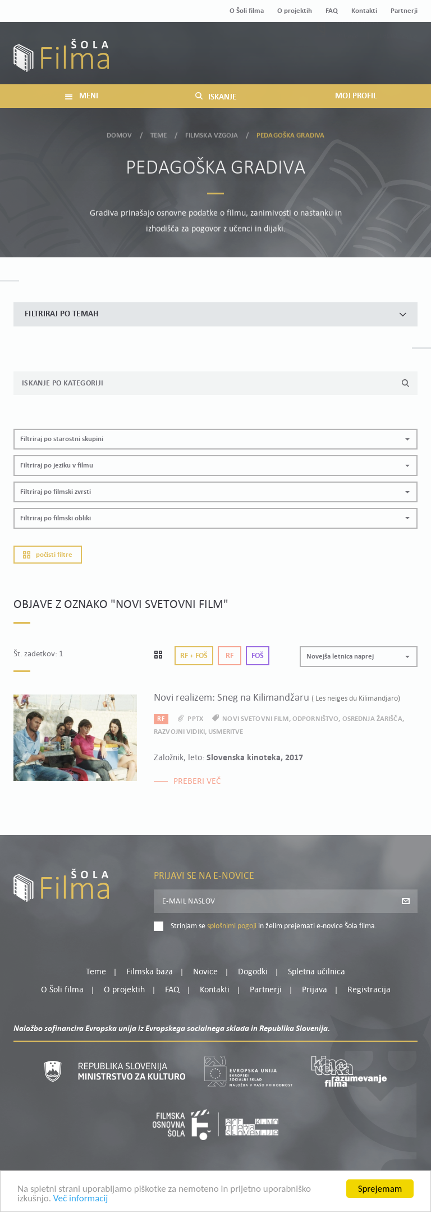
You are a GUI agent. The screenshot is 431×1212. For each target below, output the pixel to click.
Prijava (347, 60)
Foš (257, 656)
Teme (158, 133)
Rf (229, 656)
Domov (119, 133)
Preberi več (197, 781)
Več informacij (80, 1202)
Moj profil (359, 46)
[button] (215, 439)
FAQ (331, 11)
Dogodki (253, 972)
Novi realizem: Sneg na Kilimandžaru (277, 698)
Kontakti (364, 11)
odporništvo (315, 719)
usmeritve (225, 732)
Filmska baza (149, 972)
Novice (205, 972)
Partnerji (404, 11)
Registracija (398, 60)
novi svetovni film (255, 719)
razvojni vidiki (179, 732)
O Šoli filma (247, 11)
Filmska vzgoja (212, 133)
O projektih (294, 11)
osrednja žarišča (372, 719)
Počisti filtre (47, 555)
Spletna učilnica (316, 972)
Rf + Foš (194, 656)
